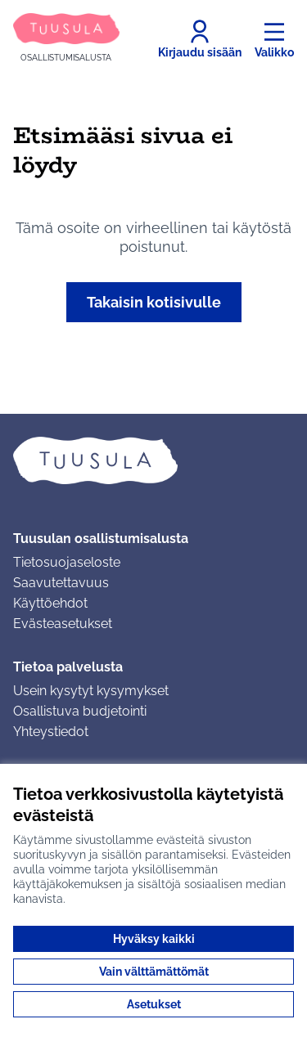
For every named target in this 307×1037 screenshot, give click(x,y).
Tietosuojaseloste (66, 562)
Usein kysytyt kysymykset (91, 690)
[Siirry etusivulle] (66, 39)
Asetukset (154, 1004)
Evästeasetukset (62, 623)
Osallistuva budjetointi (80, 711)
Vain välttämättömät (154, 971)
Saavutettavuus (61, 582)
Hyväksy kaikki (154, 938)
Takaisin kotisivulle (154, 302)
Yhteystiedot (50, 731)
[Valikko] (274, 39)
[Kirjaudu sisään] (200, 39)
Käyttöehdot (50, 603)
